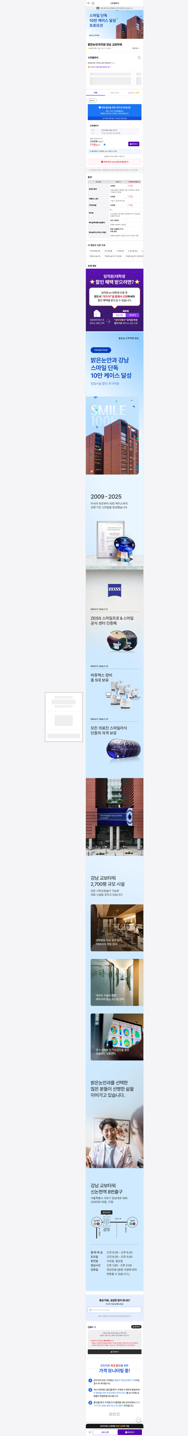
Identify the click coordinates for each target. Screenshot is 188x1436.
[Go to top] (138, 1423)
